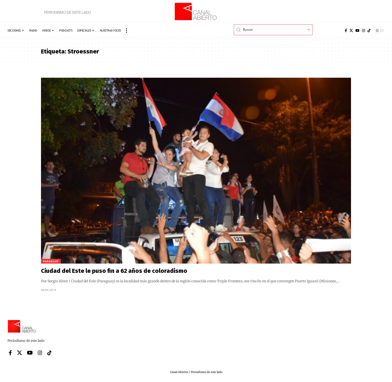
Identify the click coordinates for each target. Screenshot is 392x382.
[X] (351, 30)
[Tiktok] (369, 30)
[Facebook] (346, 30)
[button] (127, 30)
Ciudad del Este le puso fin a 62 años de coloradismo (114, 270)
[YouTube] (357, 30)
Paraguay (51, 261)
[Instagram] (363, 30)
